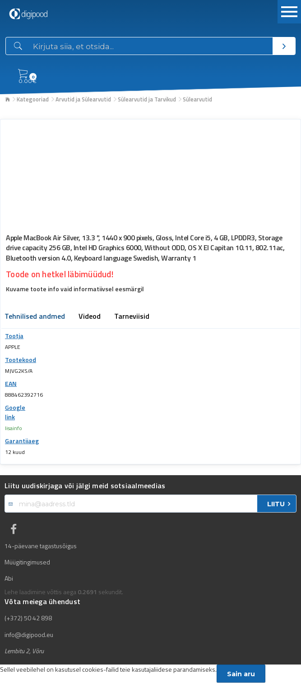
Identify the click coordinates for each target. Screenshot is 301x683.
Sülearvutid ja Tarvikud (147, 99)
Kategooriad (33, 99)
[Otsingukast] (151, 46)
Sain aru (241, 674)
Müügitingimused (27, 562)
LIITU (276, 504)
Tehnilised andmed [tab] (35, 316)
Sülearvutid (197, 99)
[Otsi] (284, 46)
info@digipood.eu (29, 635)
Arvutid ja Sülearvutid (83, 99)
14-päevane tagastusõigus (41, 546)
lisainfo (13, 428)
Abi (9, 578)
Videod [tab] (90, 316)
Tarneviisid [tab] (131, 316)
